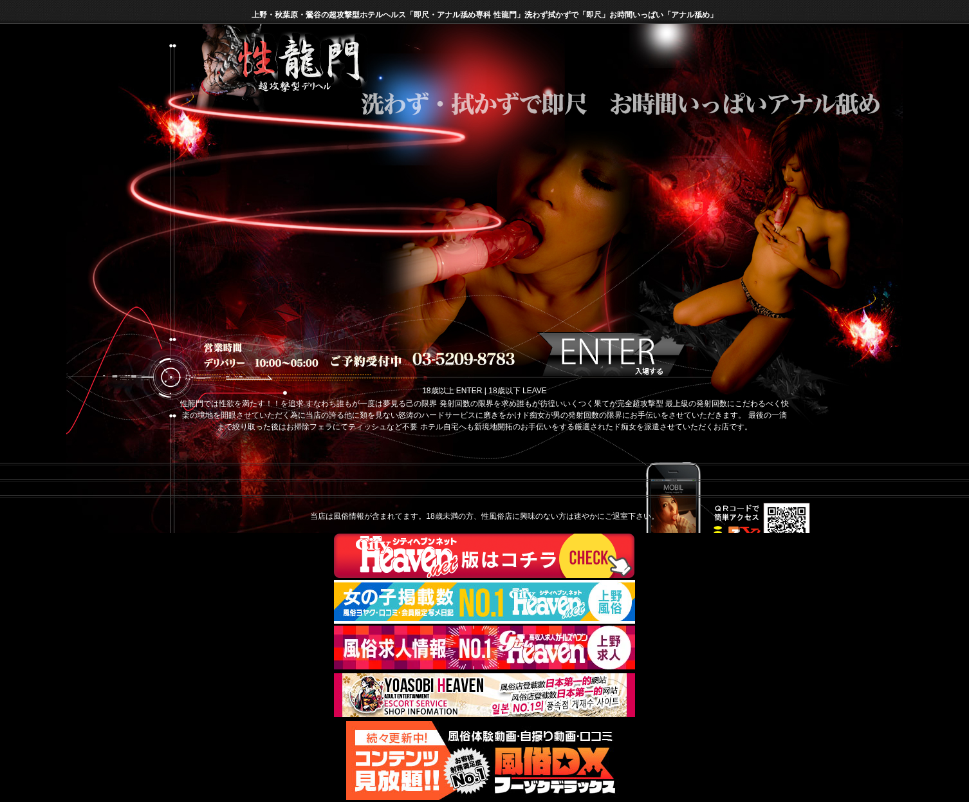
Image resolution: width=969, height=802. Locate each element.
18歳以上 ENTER (452, 390)
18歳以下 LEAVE (517, 390)
